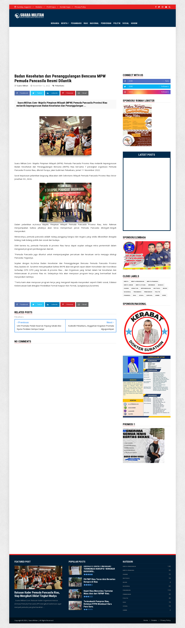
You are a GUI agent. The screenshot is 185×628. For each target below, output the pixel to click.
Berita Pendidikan (129, 566)
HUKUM (134, 23)
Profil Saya (51, 7)
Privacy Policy (80, 7)
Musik (125, 582)
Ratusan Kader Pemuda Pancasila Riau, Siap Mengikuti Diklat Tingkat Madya (37, 594)
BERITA (64, 23)
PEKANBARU (76, 23)
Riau (124, 602)
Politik (125, 598)
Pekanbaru (59, 85)
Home (145, 620)
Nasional (126, 586)
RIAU (86, 23)
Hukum (125, 574)
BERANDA (55, 23)
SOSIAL (125, 23)
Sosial (125, 606)
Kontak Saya (65, 7)
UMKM (125, 610)
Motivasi (126, 578)
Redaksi (39, 7)
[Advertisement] (92, 50)
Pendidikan (127, 594)
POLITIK (116, 23)
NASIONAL (94, 23)
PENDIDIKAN (106, 23)
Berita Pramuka (128, 570)
